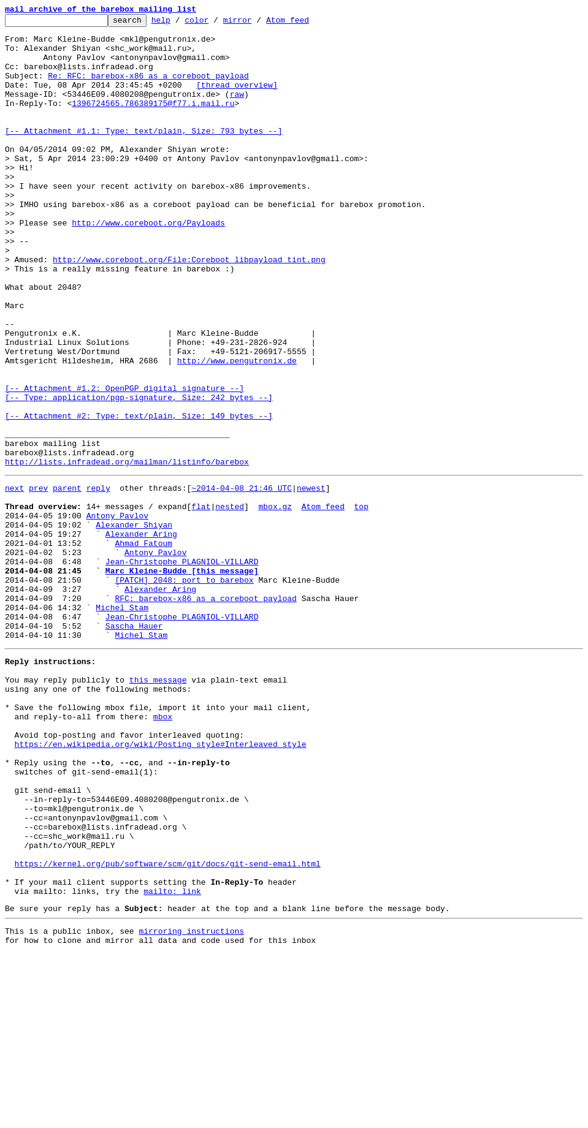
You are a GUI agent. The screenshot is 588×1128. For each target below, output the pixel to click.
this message (158, 806)
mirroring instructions (191, 1103)
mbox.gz (275, 601)
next (14, 579)
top (361, 601)
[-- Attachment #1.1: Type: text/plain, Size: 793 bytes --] (143, 154)
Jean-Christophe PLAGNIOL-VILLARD (182, 667)
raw (237, 110)
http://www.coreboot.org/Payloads (148, 264)
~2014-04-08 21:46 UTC (241, 579)
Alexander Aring (141, 634)
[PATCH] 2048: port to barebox (184, 689)
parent (67, 579)
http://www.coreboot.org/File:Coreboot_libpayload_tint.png (189, 308)
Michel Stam (122, 723)
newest (311, 579)
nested (229, 601)
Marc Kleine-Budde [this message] (182, 678)
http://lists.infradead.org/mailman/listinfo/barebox (127, 551)
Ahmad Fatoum (143, 645)
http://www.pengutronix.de (237, 430)
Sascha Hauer (134, 745)
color (215, 23)
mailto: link (172, 1060)
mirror (256, 23)
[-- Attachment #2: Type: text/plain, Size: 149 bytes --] (139, 496)
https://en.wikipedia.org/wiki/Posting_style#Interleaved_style (161, 883)
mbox (162, 850)
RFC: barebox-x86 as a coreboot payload (205, 711)
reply (98, 579)
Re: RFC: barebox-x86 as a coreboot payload (148, 88)
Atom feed (306, 23)
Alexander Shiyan (134, 623)
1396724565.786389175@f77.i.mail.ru (153, 121)
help (179, 23)
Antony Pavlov (117, 612)
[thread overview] (237, 99)
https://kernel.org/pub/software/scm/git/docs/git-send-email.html (168, 1026)
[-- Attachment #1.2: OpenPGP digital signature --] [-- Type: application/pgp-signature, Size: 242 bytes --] (139, 469)
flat (200, 601)
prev (38, 579)
